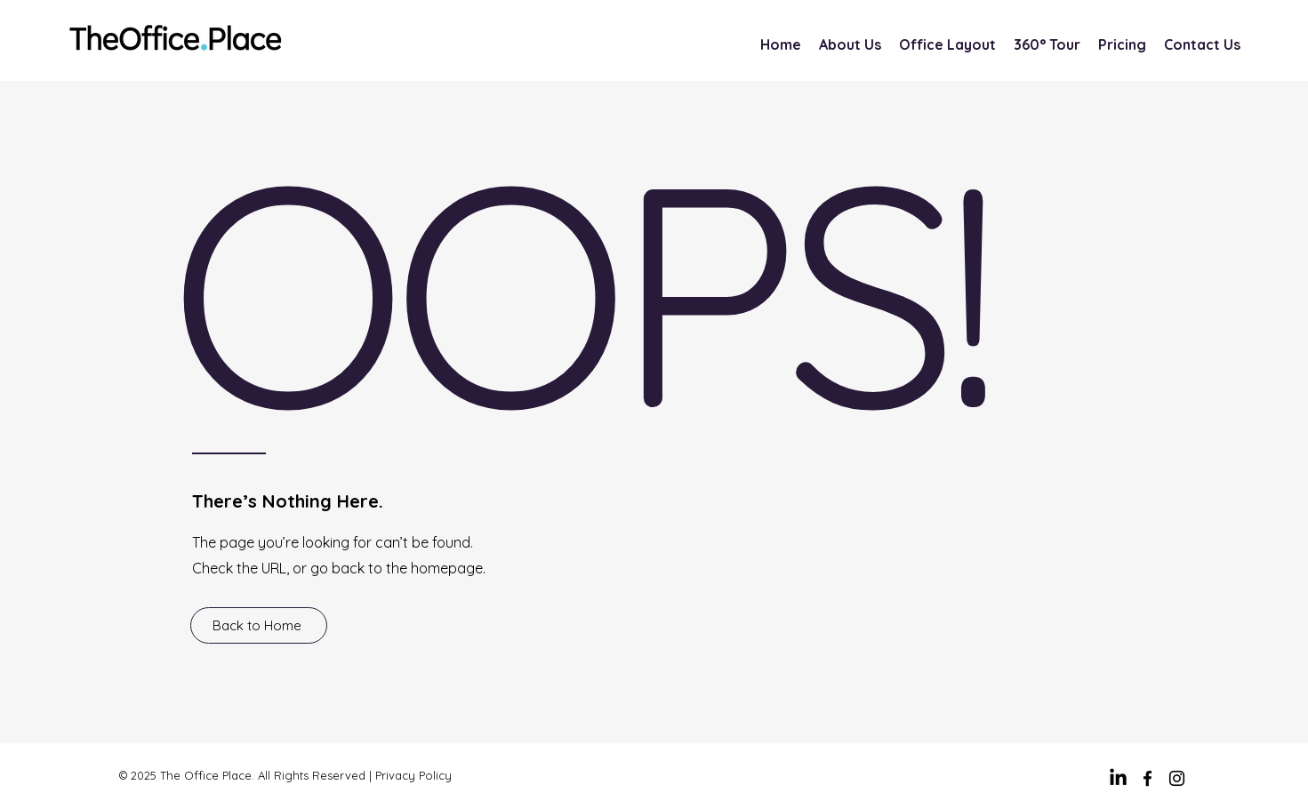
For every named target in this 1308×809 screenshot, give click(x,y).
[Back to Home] (258, 625)
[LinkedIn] (1118, 778)
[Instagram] (1177, 778)
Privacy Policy (413, 775)
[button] (1122, 45)
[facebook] (1147, 778)
